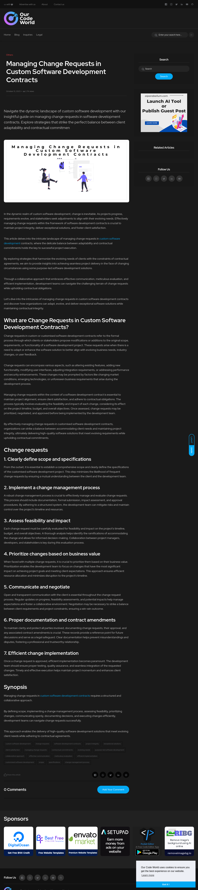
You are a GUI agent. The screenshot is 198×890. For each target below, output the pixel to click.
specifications (54, 762)
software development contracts (67, 743)
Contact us (59, 4)
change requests (42, 743)
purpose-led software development (109, 750)
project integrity (92, 743)
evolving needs (84, 750)
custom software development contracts (65, 695)
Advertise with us (27, 4)
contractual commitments (62, 750)
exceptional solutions (112, 743)
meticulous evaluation (63, 756)
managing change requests (36, 750)
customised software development (20, 762)
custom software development (18, 743)
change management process (77, 762)
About (45, 4)
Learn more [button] (148, 875)
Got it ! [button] (165, 884)
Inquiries (27, 34)
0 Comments (15, 789)
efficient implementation (87, 756)
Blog (16, 34)
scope (41, 762)
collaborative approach (15, 756)
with (8, 4)
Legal (39, 34)
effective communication (39, 756)
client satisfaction (13, 750)
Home (7, 34)
